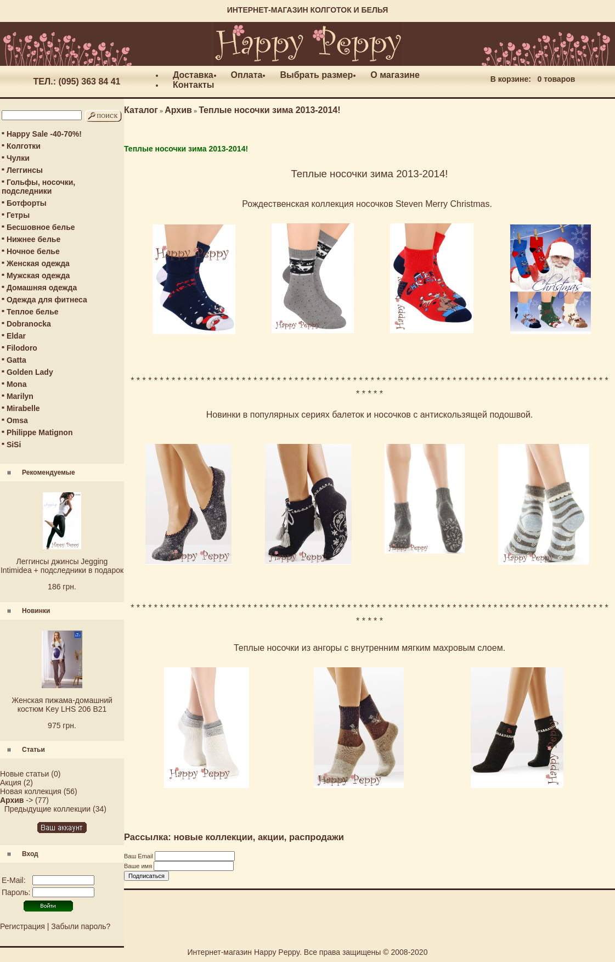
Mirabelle (23, 408)
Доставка (193, 75)
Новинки (36, 611)
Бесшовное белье (41, 227)
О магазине (395, 75)
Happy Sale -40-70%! (44, 134)
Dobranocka (29, 323)
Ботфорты (27, 203)
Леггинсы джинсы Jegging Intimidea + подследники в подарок (62, 566)
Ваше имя (139, 866)
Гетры (18, 215)
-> (16, 800)
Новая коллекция (30, 791)
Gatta (16, 360)
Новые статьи (24, 773)
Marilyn (20, 396)
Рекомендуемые (48, 472)
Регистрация (22, 926)
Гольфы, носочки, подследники (38, 186)
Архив (178, 110)
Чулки (18, 158)
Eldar (16, 335)
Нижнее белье (33, 239)
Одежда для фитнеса (47, 299)
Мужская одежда (38, 275)
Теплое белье (33, 311)
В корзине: (510, 79)
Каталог (141, 110)
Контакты (193, 84)
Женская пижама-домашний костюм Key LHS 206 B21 (62, 704)
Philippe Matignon (40, 432)
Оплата (247, 75)
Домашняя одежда (42, 287)
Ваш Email (139, 856)
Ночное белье (33, 251)
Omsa (17, 420)
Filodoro (22, 348)
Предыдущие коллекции (47, 809)
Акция (10, 782)
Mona (17, 384)
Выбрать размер (316, 75)
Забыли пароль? (80, 926)
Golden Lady (30, 372)
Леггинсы (25, 170)
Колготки (24, 146)
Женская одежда (38, 263)
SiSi (14, 444)
